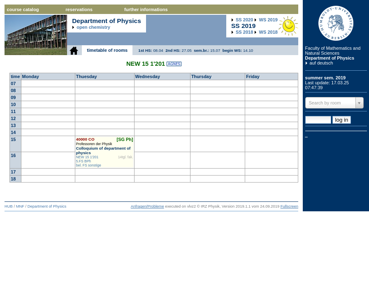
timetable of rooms (107, 50)
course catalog (23, 9)
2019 (268, 19)
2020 (244, 19)
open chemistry (93, 27)
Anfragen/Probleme (147, 206)
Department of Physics (330, 58)
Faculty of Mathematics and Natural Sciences (333, 51)
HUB (9, 206)
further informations (145, 9)
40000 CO (85, 139)
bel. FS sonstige (88, 165)
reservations (79, 9)
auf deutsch (321, 62)
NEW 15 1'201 (87, 157)
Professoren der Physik (94, 144)
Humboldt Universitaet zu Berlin (336, 23)
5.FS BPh (83, 161)
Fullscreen (289, 206)
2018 (244, 32)
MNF (20, 206)
